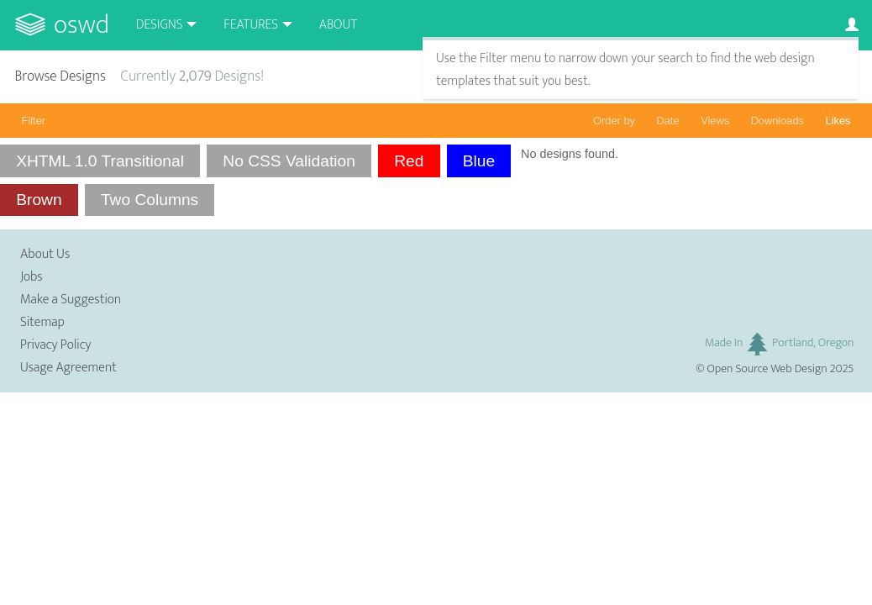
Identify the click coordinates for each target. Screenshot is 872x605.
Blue (479, 161)
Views (715, 120)
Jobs (31, 277)
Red (408, 161)
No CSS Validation (289, 161)
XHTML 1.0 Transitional (100, 161)
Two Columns (149, 199)
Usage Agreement (68, 367)
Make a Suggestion (70, 299)
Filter (33, 120)
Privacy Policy (55, 345)
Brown (38, 199)
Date (668, 120)
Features (250, 24)
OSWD (81, 25)
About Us (45, 254)
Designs (159, 24)
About (338, 24)
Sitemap (42, 322)
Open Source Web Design (767, 369)
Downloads (777, 120)
